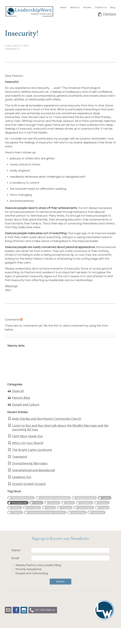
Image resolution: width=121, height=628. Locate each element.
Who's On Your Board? (27, 443)
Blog (112, 7)
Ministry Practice (86, 497)
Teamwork (19, 457)
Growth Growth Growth (29, 484)
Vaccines (54, 502)
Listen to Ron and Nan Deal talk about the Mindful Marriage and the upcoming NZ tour (60, 427)
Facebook (16, 610)
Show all (18, 391)
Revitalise (86, 502)
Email (14, 558)
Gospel (104, 507)
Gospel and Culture (25, 404)
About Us (74, 7)
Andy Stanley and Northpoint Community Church (46, 419)
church (69, 502)
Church (50, 507)
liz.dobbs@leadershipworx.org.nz (8, 610)
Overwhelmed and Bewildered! (33, 470)
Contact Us (101, 7)
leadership (98, 512)
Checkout (109, 14)
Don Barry (33, 507)
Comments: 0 (12, 48)
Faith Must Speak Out (27, 436)
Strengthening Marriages (30, 463)
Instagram (24, 610)
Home (63, 7)
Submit (60, 581)
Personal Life (19, 502)
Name (15, 550)
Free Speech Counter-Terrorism (47, 512)
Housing (66, 507)
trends (38, 502)
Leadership (78, 512)
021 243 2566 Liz (45, 610)
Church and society (22, 497)
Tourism (16, 512)
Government (85, 507)
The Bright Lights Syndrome (32, 450)
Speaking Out (21, 477)
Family (106, 497)
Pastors (103, 502)
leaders (16, 507)
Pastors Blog (21, 398)
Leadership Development (55, 497)
